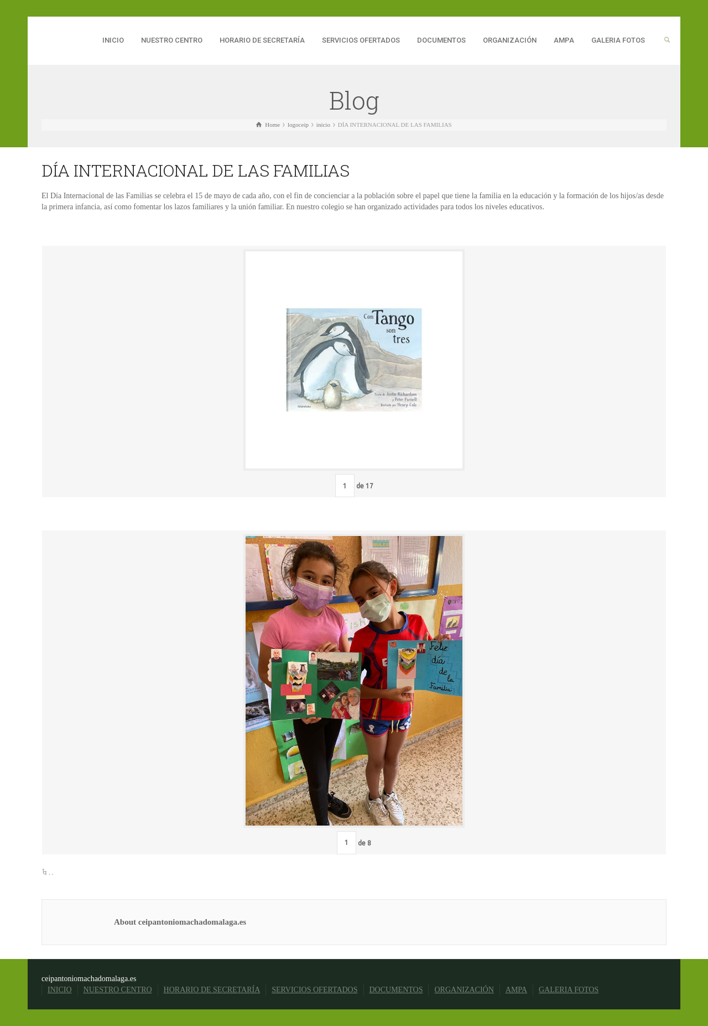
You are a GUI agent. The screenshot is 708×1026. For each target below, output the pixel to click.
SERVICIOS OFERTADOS (361, 40)
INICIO (113, 40)
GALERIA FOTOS (618, 40)
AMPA (564, 40)
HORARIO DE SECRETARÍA (262, 40)
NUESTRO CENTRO (171, 40)
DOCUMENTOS (441, 40)
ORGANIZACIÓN (510, 40)
